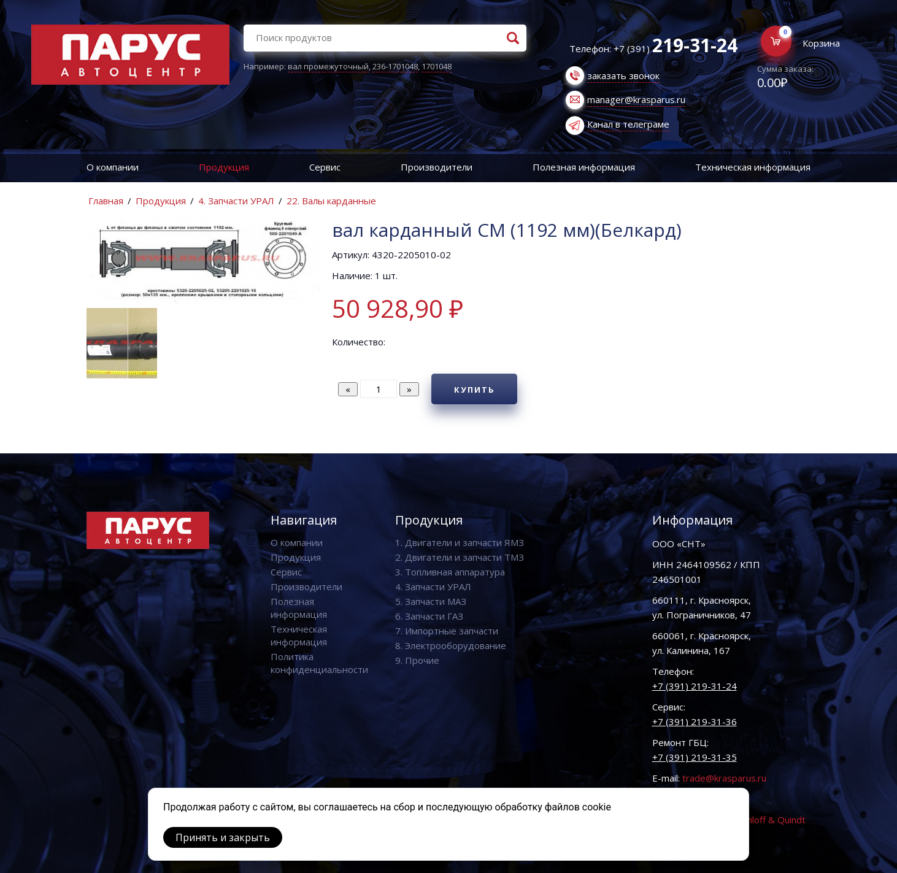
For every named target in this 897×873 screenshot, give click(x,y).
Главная (105, 200)
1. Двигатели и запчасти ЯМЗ (459, 542)
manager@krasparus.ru (636, 99)
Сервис (325, 167)
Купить (474, 389)
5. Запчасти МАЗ (430, 601)
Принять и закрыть (222, 837)
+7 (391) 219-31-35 (694, 757)
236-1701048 (395, 66)
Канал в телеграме (628, 124)
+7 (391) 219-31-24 (694, 686)
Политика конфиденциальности (319, 662)
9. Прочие (417, 660)
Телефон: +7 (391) (653, 48)
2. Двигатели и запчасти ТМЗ (459, 557)
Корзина (821, 43)
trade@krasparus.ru (724, 778)
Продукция (224, 167)
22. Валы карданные (331, 200)
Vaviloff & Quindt (770, 819)
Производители (436, 167)
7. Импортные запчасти (446, 631)
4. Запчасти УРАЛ (236, 200)
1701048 (437, 66)
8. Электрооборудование (450, 645)
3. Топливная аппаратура (450, 572)
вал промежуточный (328, 66)
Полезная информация (584, 167)
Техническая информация (752, 167)
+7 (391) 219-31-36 (694, 721)
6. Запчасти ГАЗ (429, 616)
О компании (113, 167)
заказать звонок (623, 75)
